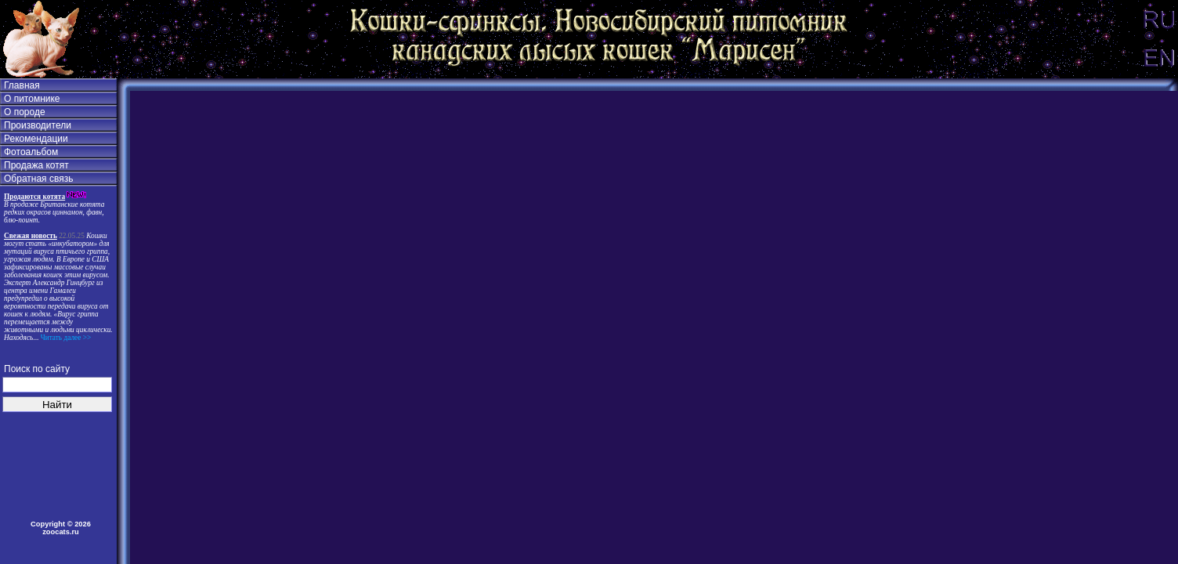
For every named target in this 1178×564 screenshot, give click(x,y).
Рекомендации (36, 138)
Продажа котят (36, 165)
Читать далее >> (64, 338)
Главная (22, 85)
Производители (37, 125)
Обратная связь (38, 178)
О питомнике (32, 98)
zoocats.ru (60, 532)
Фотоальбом (31, 151)
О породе (24, 112)
